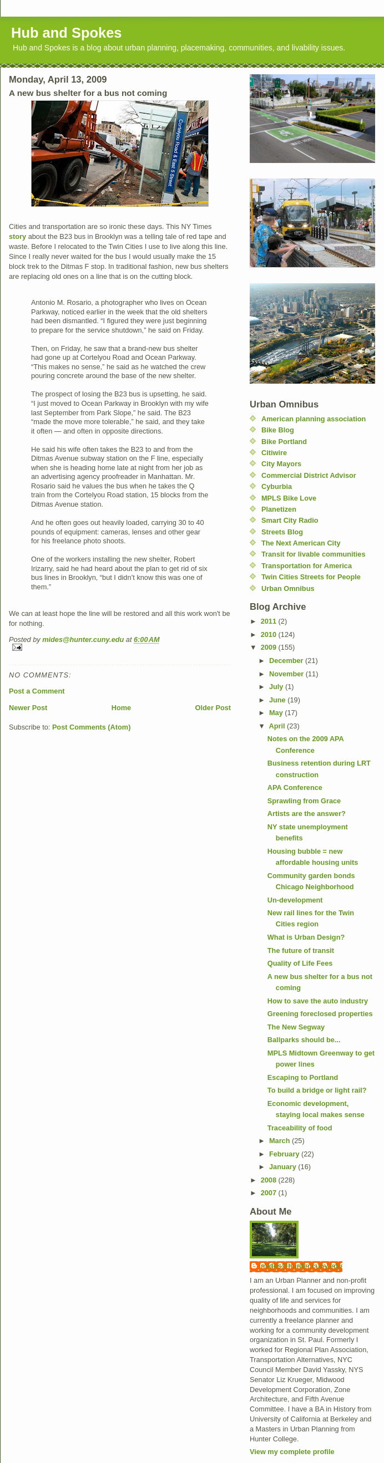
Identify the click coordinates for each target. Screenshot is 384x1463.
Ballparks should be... (304, 1040)
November (287, 674)
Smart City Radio (290, 520)
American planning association (313, 419)
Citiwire (274, 452)
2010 (270, 634)
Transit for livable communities (313, 554)
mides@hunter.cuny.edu (301, 1266)
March (280, 1140)
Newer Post (28, 708)
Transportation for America (306, 566)
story (17, 236)
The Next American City (300, 543)
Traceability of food (299, 1128)
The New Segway (296, 1027)
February (285, 1154)
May (277, 712)
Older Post (213, 708)
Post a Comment (36, 691)
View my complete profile (292, 1451)
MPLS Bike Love (288, 498)
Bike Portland (284, 441)
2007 (270, 1193)
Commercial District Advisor (308, 475)
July (277, 686)
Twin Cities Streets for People (311, 577)
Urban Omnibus (288, 588)
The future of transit (300, 950)
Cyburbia (276, 486)
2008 (270, 1180)
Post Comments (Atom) (91, 727)
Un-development (295, 900)
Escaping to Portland (302, 1077)
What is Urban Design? (306, 937)
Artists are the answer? (306, 813)
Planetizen (278, 509)
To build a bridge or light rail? (317, 1090)
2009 (270, 647)
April (278, 726)
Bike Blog (277, 430)
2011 (270, 621)
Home (121, 708)
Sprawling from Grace (304, 801)
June (278, 700)
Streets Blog (282, 532)
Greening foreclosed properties (320, 1014)
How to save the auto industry (317, 1001)
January (283, 1167)
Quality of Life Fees (299, 963)
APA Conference (294, 787)
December (287, 660)
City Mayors (281, 464)
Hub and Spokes (66, 32)
